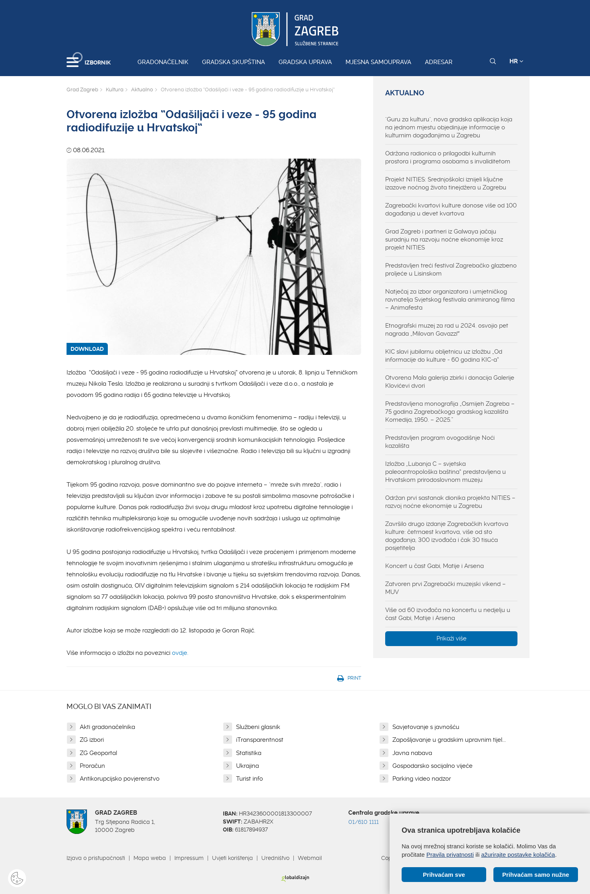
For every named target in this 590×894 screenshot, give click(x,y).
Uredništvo (275, 858)
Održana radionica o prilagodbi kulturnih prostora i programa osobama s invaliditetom (447, 157)
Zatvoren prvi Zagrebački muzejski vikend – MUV (445, 588)
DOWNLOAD (87, 349)
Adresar (439, 62)
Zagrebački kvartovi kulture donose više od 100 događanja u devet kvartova (451, 209)
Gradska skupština (233, 62)
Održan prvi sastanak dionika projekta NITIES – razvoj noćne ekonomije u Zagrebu (450, 501)
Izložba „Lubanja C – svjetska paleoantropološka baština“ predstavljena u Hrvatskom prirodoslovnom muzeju (445, 471)
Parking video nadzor (421, 778)
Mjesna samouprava (378, 62)
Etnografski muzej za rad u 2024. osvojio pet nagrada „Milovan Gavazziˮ (446, 329)
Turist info (249, 778)
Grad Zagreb (82, 90)
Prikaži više (451, 638)
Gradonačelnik (162, 62)
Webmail (310, 858)
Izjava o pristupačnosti (96, 858)
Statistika (248, 753)
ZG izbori (92, 739)
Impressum (189, 858)
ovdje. (180, 652)
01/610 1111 (363, 822)
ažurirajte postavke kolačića (518, 854)
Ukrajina (247, 765)
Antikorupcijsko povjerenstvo (120, 778)
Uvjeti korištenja (232, 858)
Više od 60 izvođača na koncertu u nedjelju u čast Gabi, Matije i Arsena (447, 614)
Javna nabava (412, 753)
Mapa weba (149, 858)
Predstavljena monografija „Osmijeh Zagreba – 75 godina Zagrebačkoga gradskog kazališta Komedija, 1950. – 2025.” (450, 411)
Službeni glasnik (258, 727)
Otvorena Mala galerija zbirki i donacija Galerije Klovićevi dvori (449, 381)
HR (516, 61)
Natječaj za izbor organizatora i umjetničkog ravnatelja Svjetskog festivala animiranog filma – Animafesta (450, 299)
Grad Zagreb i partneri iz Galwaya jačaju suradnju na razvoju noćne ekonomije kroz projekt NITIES (444, 239)
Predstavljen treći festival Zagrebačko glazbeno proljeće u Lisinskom (451, 269)
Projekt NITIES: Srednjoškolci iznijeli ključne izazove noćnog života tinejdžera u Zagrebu (445, 183)
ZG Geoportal (98, 753)
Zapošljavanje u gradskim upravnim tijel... (449, 739)
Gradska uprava (305, 62)
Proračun (92, 765)
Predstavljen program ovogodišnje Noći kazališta (440, 441)
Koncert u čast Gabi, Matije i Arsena (434, 566)
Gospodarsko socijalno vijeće (432, 765)
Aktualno (142, 90)
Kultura (114, 90)
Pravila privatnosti (450, 854)
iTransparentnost (259, 739)
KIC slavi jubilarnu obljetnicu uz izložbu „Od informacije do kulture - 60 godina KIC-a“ (443, 355)
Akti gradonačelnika (107, 727)
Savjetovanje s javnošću (425, 727)
